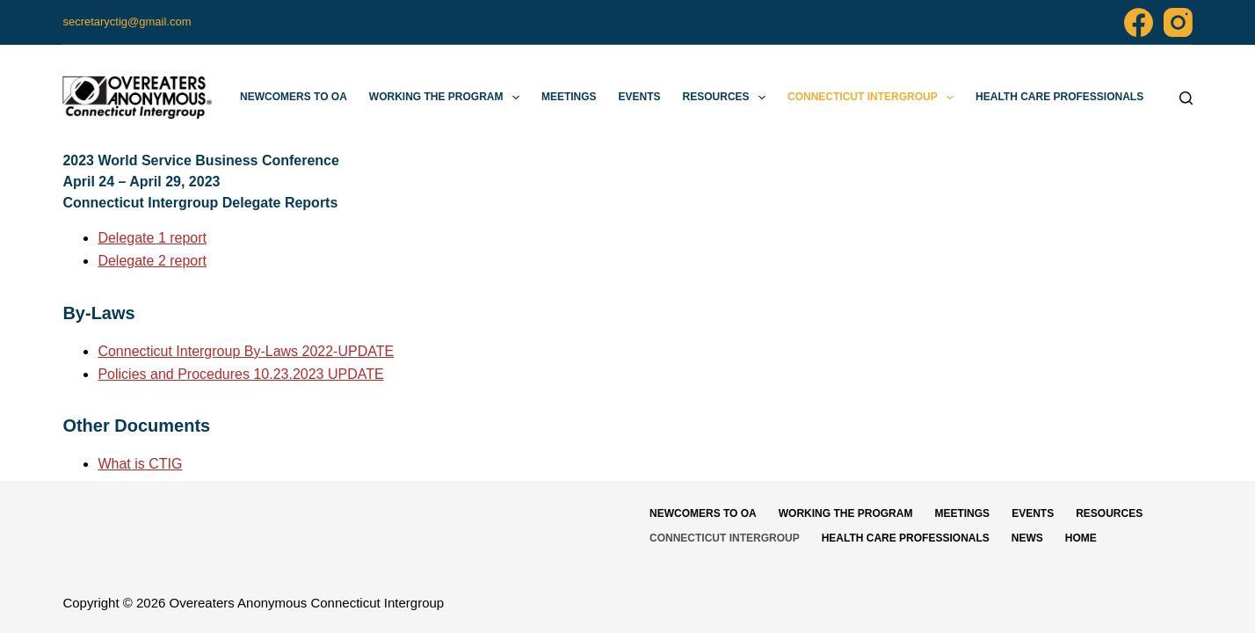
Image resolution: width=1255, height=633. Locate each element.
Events (640, 97)
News (1027, 538)
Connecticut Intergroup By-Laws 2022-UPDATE (246, 351)
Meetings (569, 97)
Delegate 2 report (152, 260)
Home (1081, 538)
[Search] (1186, 98)
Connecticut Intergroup (874, 97)
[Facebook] (1138, 22)
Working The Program (447, 97)
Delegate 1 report (152, 237)
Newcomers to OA (293, 97)
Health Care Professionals (1059, 97)
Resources (728, 97)
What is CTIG (140, 463)
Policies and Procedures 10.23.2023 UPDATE (240, 374)
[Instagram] (1178, 22)
